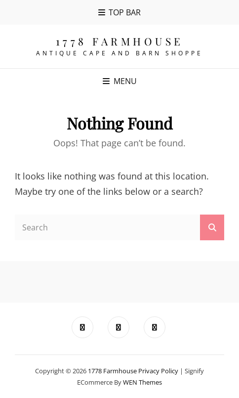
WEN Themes (142, 382)
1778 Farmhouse (120, 41)
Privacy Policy (158, 370)
